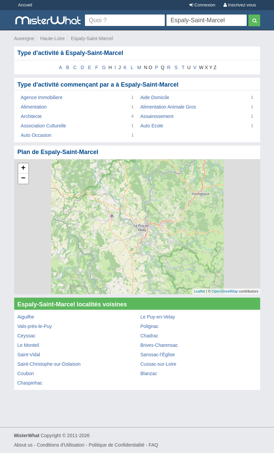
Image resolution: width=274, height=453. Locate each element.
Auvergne (24, 38)
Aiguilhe (26, 317)
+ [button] (23, 168)
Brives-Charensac (159, 345)
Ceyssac (27, 335)
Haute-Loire (52, 38)
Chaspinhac (30, 383)
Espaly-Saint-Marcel (92, 38)
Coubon (26, 373)
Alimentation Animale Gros (168, 107)
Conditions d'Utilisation (60, 445)
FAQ (153, 445)
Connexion (202, 4)
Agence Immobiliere (42, 97)
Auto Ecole (152, 125)
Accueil (25, 4)
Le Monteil (28, 345)
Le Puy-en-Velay (158, 317)
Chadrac (149, 335)
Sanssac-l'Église (158, 354)
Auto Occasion (36, 135)
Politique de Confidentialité (117, 445)
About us (23, 445)
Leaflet (199, 291)
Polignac (150, 326)
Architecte (31, 116)
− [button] (23, 179)
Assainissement (157, 116)
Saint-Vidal (29, 354)
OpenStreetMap (225, 291)
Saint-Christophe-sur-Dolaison (49, 364)
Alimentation (34, 107)
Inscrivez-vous (239, 4)
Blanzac (149, 373)
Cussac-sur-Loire (159, 364)
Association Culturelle (43, 125)
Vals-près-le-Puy (35, 326)
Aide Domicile (155, 97)
